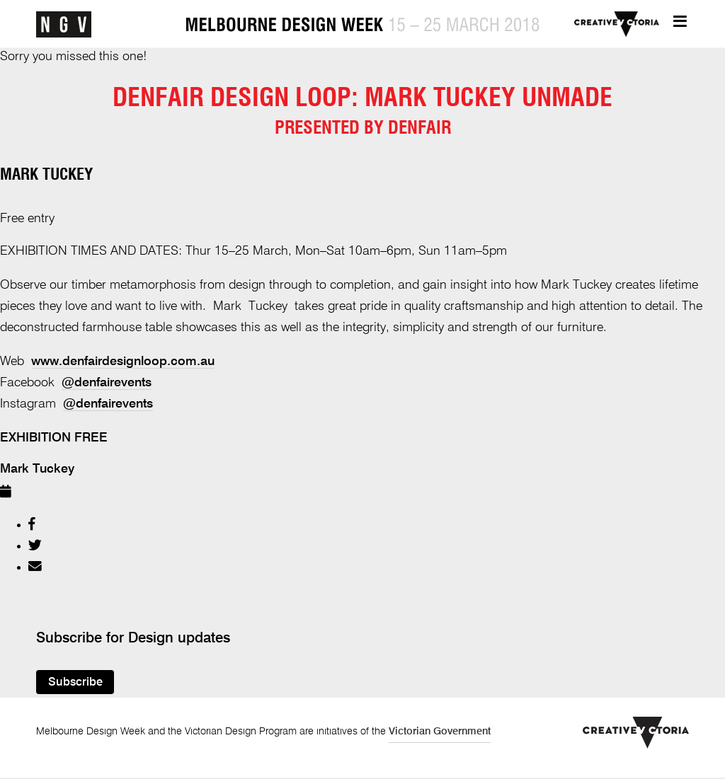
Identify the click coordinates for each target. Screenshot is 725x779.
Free (91, 438)
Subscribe (75, 682)
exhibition (35, 438)
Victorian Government (440, 732)
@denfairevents (107, 382)
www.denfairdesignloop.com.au (123, 361)
